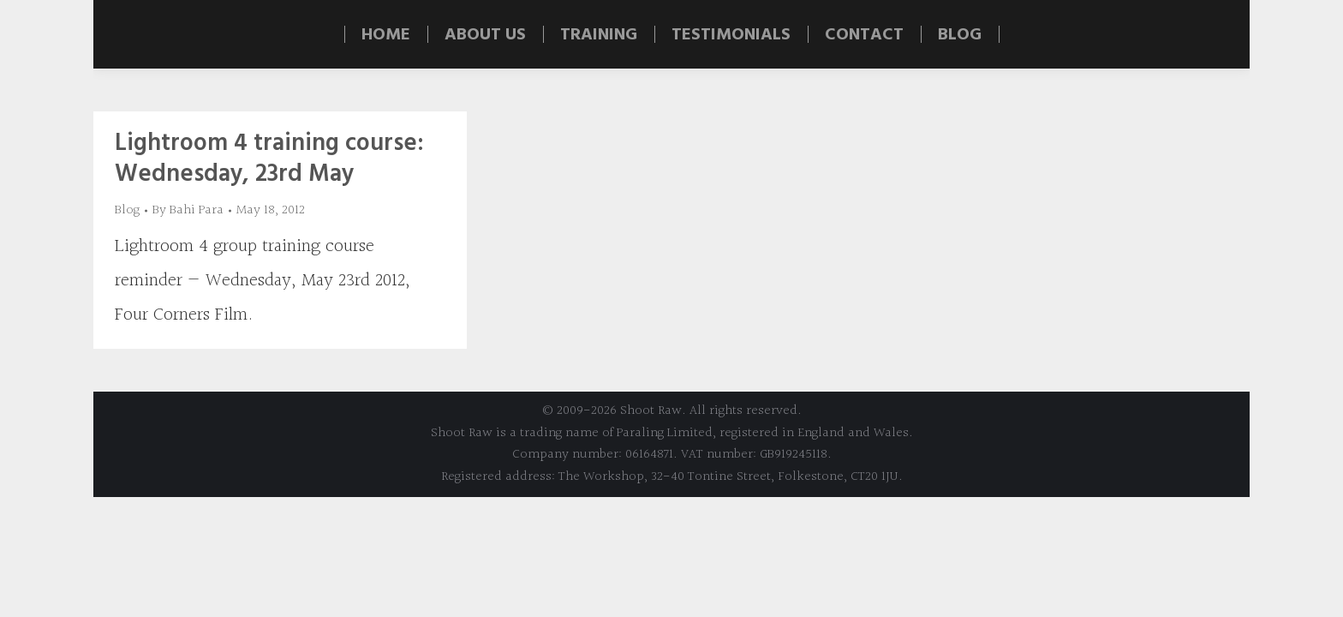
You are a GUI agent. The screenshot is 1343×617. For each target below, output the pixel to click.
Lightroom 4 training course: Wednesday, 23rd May (269, 159)
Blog (127, 210)
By (188, 210)
